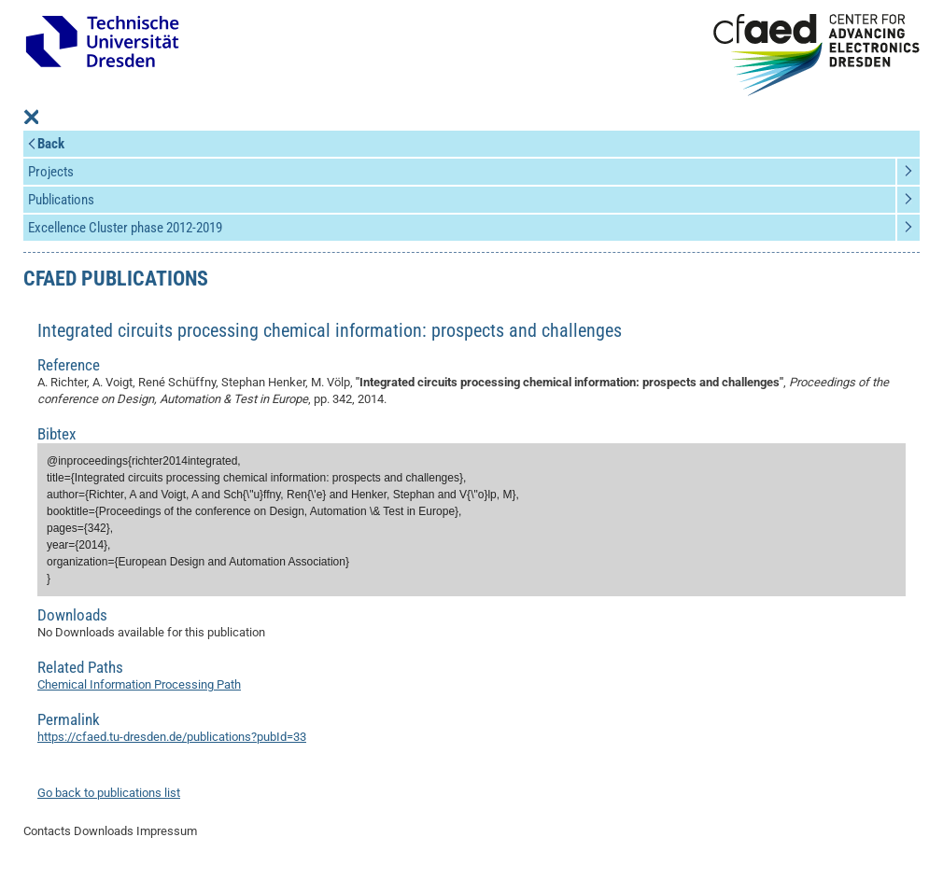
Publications (61, 199)
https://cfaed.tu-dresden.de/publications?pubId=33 (171, 737)
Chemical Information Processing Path (139, 684)
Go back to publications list (108, 793)
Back (50, 143)
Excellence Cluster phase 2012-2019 (125, 227)
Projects (51, 171)
